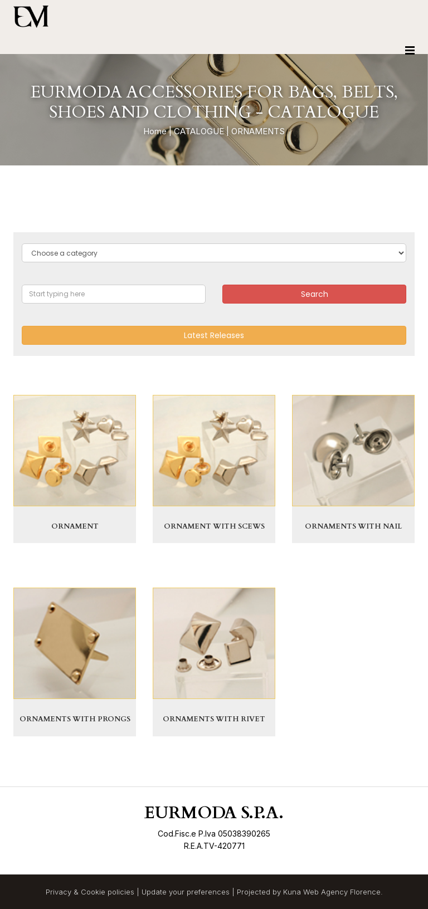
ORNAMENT (75, 526)
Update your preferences (186, 891)
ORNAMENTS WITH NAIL (353, 526)
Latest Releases (214, 335)
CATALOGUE (199, 131)
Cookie (93, 891)
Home (155, 131)
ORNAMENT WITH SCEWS (214, 526)
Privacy (58, 891)
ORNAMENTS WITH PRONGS (75, 719)
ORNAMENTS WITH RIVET (214, 719)
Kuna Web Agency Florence (332, 891)
